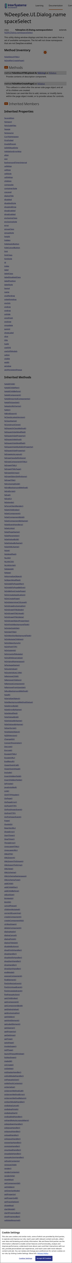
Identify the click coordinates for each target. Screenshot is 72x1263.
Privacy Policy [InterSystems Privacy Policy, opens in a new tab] (42, 1256)
